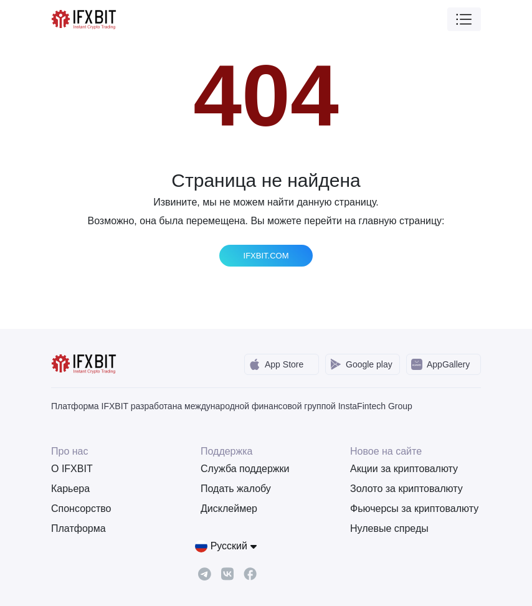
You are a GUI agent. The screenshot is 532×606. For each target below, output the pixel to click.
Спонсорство (81, 508)
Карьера (70, 488)
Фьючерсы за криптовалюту (414, 508)
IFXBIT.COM (266, 255)
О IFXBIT (72, 468)
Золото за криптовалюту (406, 488)
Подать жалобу (236, 488)
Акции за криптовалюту (404, 468)
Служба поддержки (245, 468)
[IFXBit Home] (84, 18)
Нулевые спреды (389, 528)
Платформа (78, 528)
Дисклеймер (229, 508)
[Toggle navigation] (464, 19)
